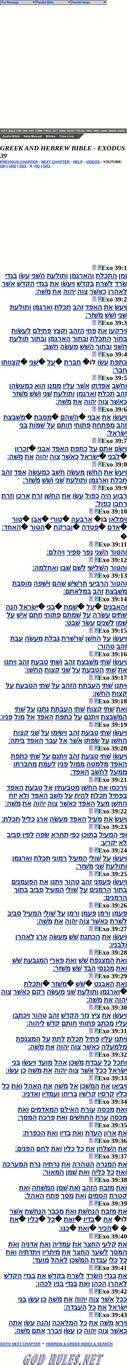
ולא (24, 795)
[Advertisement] (61, 66)
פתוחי (82, 425)
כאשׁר (97, 291)
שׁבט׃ (72, 622)
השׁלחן (106, 1148)
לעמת (47, 764)
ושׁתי (56, 662)
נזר (84, 1015)
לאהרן (117, 291)
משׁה (35, 1070)
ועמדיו (51, 1094)
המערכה (15, 1164)
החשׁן (94, 472)
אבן (36, 519)
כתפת (118, 362)
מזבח (106, 1187)
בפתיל (118, 795)
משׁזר (20, 393)
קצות (52, 670)
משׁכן (76, 1062)
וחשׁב (119, 385)
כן (23, 1070)
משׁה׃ (43, 291)
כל (107, 1062)
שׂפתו (92, 740)
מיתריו (51, 1252)
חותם (64, 425)
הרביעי (98, 583)
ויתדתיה (29, 1252)
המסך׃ (27, 1117)
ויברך (54, 1330)
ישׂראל (89, 456)
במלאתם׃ (77, 591)
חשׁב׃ (50, 346)
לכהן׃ (44, 1283)
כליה (98, 1172)
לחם (42, 1148)
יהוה (69, 291)
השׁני (38, 275)
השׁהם (69, 417)
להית (81, 795)
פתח (52, 1195)
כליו (121, 1094)
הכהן (99, 1283)
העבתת (89, 685)
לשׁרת (104, 283)
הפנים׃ (25, 1148)
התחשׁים (81, 1117)
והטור (118, 552)
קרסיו (106, 1094)
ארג (42, 819)
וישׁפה (41, 583)
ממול (77, 764)
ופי (123, 834)
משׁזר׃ (94, 315)
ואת (121, 709)
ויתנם (91, 717)
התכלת (106, 275)
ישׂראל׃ (116, 433)
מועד (45, 1062)
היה (106, 495)
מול (19, 717)
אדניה (29, 1244)
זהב (78, 307)
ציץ (95, 1015)
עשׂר (88, 622)
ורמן (104, 913)
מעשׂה (69, 346)
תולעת (19, 338)
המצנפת (102, 960)
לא (123, 842)
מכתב (105, 1023)
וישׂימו (59, 732)
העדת (93, 1133)
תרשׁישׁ (77, 583)
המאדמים (44, 1109)
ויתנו (10, 662)
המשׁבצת (114, 717)
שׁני (122, 315)
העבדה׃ (75, 1307)
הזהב (76, 330)
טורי (56, 519)
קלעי (109, 1244)
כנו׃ (64, 1228)
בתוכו (89, 834)
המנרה (106, 1164)
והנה (43, 1322)
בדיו (65, 1133)
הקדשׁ (26, 283)
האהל (33, 1086)
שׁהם (59, 583)
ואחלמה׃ (45, 567)
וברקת (63, 527)
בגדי (11, 275)
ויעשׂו (68, 283)
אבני (93, 417)
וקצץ (60, 330)
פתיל (92, 1039)
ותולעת (57, 275)
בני (23, 425)
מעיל (95, 819)
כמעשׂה (39, 472)
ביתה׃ (16, 740)
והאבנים (115, 607)
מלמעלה (114, 1046)
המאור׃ (53, 1172)
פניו (62, 764)
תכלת (62, 307)
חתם (35, 615)
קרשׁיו (87, 1094)
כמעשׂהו (21, 385)
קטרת (118, 1195)
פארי (57, 960)
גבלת (52, 638)
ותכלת (33, 984)
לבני (114, 456)
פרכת (46, 1117)
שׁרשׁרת (72, 638)
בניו (58, 1283)
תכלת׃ (10, 819)
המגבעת (35, 960)
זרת (37, 495)
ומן (123, 275)
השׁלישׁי (97, 567)
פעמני (102, 881)
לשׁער (99, 1252)
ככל (101, 1070)
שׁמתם (72, 615)
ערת (101, 1117)
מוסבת (22, 583)
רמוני (59, 858)
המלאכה (65, 1322)
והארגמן (82, 275)
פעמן (119, 913)
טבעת (39, 662)
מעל (103, 803)
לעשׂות (21, 330)
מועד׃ (41, 1260)
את (54, 283)
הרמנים (100, 889)
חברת (72, 362)
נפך (87, 552)
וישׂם (120, 448)
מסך (67, 1195)
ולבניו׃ (118, 944)
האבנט (104, 984)
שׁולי (95, 858)
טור (17, 519)
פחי (91, 330)
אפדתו (100, 385)
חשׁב (58, 472)
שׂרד (121, 283)
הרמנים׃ (115, 897)
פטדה (89, 527)
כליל (28, 819)
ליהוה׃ (35, 1023)
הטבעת (93, 670)
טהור (71, 881)
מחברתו (25, 764)
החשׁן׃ (34, 670)
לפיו (28, 834)
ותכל (120, 1062)
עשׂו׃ (12, 1070)
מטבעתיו (66, 787)
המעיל (108, 834)
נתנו (43, 709)
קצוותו (10, 362)
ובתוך (80, 338)
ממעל (118, 772)
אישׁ (21, 615)
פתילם (42, 330)
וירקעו (118, 330)
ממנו (54, 385)
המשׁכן (89, 1086)
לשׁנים (105, 622)
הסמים (97, 1195)
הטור (37, 527)
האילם (69, 1109)
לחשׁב (99, 772)
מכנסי (105, 968)
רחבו (120, 503)
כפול (92, 495)
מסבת (42, 417)
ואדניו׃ (31, 1094)
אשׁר (8, 283)
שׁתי (105, 662)
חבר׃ (120, 370)
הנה (12, 607)
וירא (121, 1322)
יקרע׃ (108, 842)
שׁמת (71, 607)
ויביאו (119, 1086)
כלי (113, 1260)
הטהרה (83, 1164)
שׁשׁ (73, 936)
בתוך (120, 338)
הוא (40, 385)
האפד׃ (79, 772)
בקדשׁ (85, 283)
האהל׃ (34, 1195)
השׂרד (94, 1275)
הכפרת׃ (33, 1133)
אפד (20, 472)
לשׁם (79, 567)
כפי (74, 834)
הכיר (104, 1228)
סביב (14, 834)
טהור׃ (106, 646)
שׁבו (65, 567)
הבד (89, 968)
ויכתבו (21, 1015)
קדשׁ (53, 1023)
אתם (106, 448)
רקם (38, 991)
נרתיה (51, 1164)
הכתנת (90, 936)
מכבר (56, 1211)
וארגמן (43, 307)
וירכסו (118, 787)
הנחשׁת (88, 1211)
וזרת (7, 495)
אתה (15, 1322)
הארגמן (59, 338)
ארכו (23, 495)
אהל (60, 1062)
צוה (82, 291)
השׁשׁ (87, 346)
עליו (68, 385)
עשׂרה (101, 615)
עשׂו (24, 275)
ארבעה (81, 519)
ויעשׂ (121, 307)
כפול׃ (103, 503)
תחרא (59, 834)
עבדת (93, 1062)
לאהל (59, 1260)
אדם (113, 527)
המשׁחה (43, 1187)
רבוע (120, 495)
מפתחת (103, 425)
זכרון (22, 448)
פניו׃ (6, 717)
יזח (13, 795)
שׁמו (121, 622)
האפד (93, 307)
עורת (88, 1109)
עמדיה (61, 1244)
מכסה (105, 1109)
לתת (58, 1039)
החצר (91, 1244)
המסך (118, 1252)
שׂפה (42, 834)
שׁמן (71, 1172)
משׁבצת (14, 417)
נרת (35, 1164)
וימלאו (118, 519)
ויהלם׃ (55, 552)
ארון (110, 1133)
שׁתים (119, 615)
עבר (51, 740)
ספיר (73, 552)
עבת (16, 638)
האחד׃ (11, 527)
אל (30, 717)
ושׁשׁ (110, 315)
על (51, 362)
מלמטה (97, 764)
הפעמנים (24, 881)
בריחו (69, 1094)
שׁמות (37, 425)
